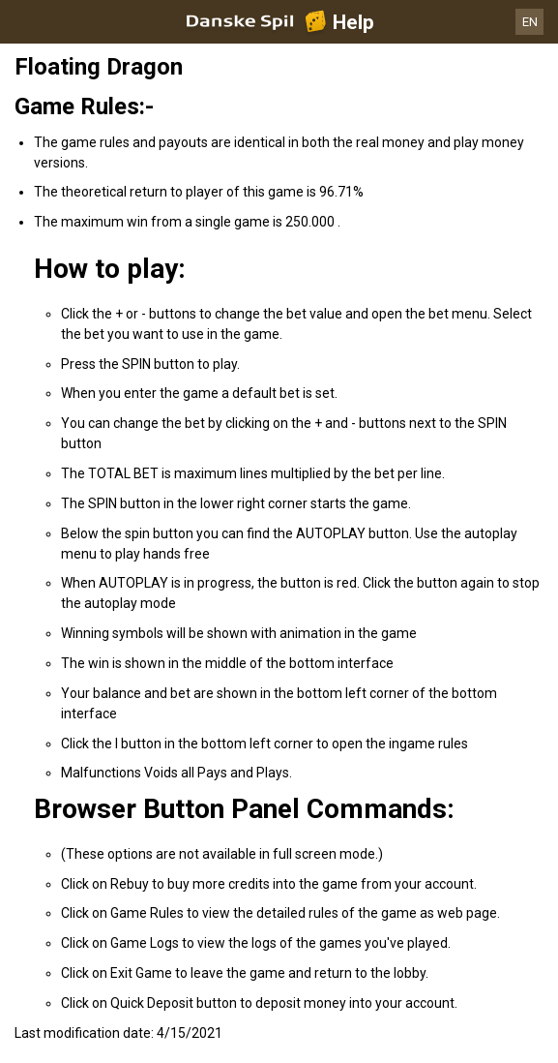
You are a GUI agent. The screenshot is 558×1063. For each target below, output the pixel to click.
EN (530, 22)
